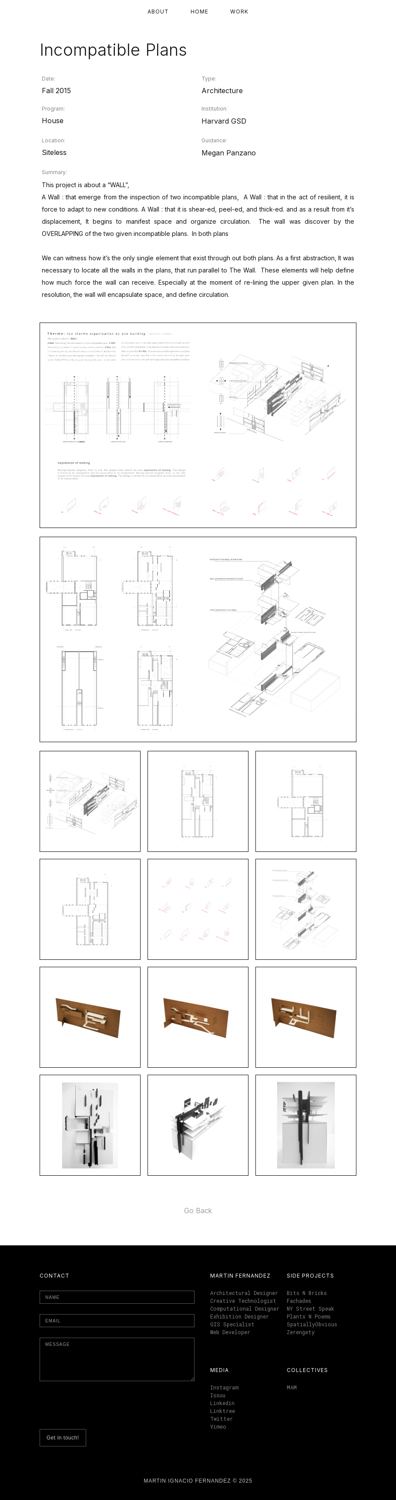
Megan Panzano (228, 152)
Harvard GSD (223, 121)
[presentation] (106, 1409)
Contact (55, 1275)
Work (239, 11)
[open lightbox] (198, 425)
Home (199, 11)
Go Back (198, 1210)
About (158, 11)
